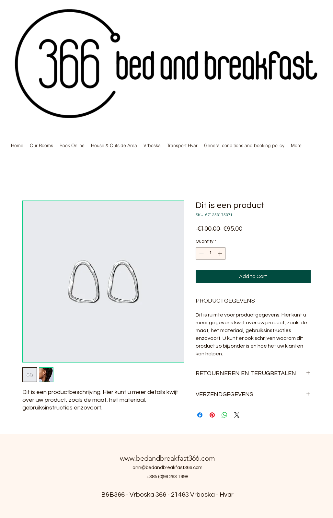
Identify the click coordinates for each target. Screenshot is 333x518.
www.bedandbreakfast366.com (167, 458)
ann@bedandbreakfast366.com (167, 467)
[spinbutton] (210, 253)
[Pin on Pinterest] (212, 415)
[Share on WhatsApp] (224, 415)
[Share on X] (237, 415)
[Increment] (220, 253)
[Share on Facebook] (200, 415)
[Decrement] (201, 253)
